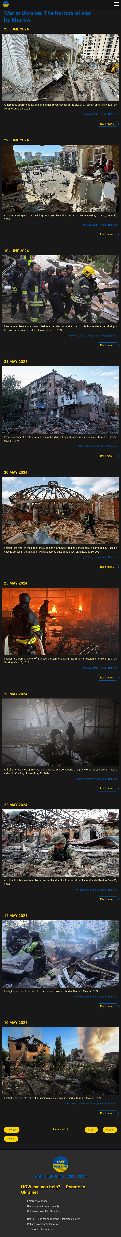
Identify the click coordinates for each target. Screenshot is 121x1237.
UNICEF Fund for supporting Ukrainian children (53, 1218)
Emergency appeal (37, 1201)
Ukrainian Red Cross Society (43, 1206)
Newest (11, 1129)
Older (91, 1129)
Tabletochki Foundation (40, 1229)
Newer (11, 1138)
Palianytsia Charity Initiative (43, 1224)
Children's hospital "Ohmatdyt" (44, 1211)
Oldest (110, 1129)
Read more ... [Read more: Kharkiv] (107, 123)
